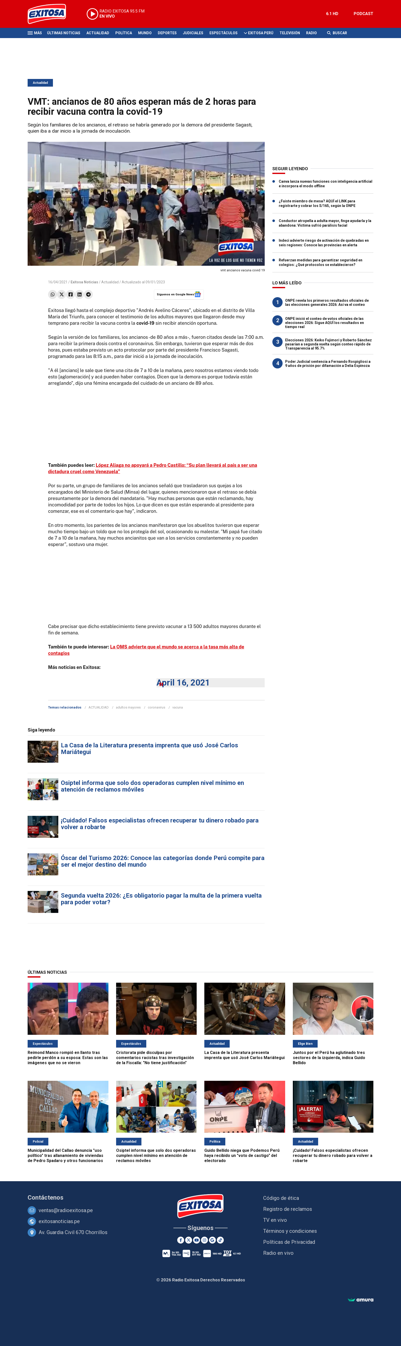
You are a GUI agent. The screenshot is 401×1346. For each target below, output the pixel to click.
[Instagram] (204, 1240)
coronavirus (156, 707)
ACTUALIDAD (98, 707)
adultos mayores (128, 707)
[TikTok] (220, 1240)
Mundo (145, 33)
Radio (311, 33)
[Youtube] (196, 1240)
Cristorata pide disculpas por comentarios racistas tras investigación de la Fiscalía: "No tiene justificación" (155, 1057)
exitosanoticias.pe (59, 1221)
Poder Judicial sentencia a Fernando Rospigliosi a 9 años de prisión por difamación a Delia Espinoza (328, 363)
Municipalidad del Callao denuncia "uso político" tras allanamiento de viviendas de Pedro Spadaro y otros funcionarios (65, 1155)
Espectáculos (223, 33)
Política (123, 33)
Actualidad (97, 33)
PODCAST (363, 13)
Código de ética (281, 1198)
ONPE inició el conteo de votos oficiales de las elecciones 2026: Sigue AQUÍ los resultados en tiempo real (324, 323)
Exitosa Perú (260, 33)
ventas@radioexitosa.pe (66, 1210)
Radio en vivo (278, 1253)
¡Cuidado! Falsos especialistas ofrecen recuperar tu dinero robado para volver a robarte (160, 824)
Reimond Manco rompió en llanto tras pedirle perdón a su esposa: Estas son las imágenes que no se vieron (68, 1057)
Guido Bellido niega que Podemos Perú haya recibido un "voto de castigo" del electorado (242, 1155)
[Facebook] (180, 1240)
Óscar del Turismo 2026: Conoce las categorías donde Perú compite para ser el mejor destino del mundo (162, 861)
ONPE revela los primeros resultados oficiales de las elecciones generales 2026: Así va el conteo (327, 302)
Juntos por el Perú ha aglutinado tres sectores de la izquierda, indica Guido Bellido (329, 1057)
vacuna (177, 707)
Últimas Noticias (63, 33)
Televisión (290, 33)
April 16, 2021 (183, 683)
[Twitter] (188, 1240)
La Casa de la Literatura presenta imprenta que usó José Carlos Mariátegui (149, 749)
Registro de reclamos (287, 1209)
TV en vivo (275, 1220)
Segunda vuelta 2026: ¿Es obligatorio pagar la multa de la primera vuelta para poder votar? (161, 899)
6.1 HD (332, 13)
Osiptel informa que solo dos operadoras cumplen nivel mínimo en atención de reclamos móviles (152, 786)
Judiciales (193, 33)
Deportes (167, 33)
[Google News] (212, 1240)
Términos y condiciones (290, 1231)
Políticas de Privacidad (289, 1242)
